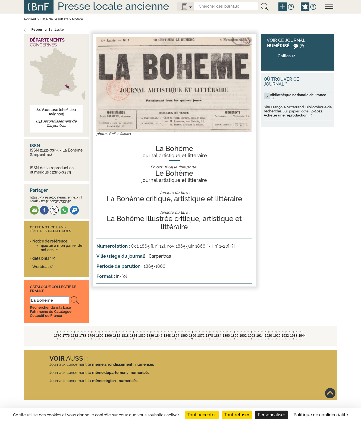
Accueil (30, 19)
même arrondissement (112, 364)
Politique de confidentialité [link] (321, 414)
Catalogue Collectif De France (53, 289)
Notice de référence (49, 241)
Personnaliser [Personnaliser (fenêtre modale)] (271, 414)
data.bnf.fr (41, 258)
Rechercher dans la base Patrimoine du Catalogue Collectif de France (50, 312)
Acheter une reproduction (285, 115)
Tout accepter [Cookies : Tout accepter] (201, 414)
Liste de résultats (54, 19)
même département (110, 372)
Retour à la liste (48, 29)
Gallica (284, 55)
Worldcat (40, 266)
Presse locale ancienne (113, 6)
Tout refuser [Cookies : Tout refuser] (236, 414)
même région (104, 381)
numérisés (144, 364)
